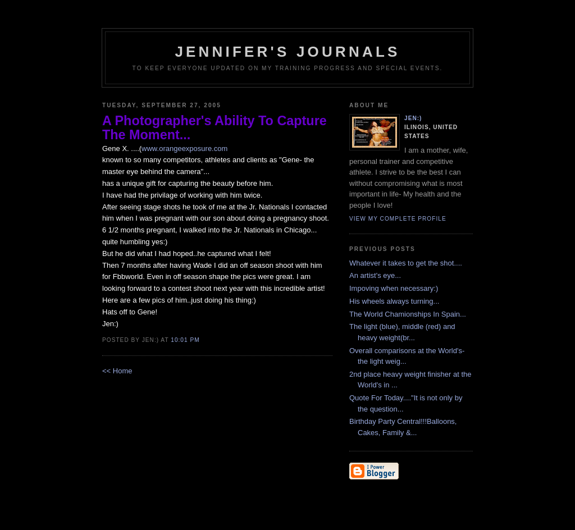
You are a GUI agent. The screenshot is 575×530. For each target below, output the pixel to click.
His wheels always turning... (394, 301)
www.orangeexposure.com (184, 148)
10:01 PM (185, 340)
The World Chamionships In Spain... (407, 314)
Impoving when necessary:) (393, 288)
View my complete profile (397, 219)
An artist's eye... (375, 275)
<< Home (117, 371)
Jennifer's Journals (287, 51)
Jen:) (413, 118)
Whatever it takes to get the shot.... (405, 263)
